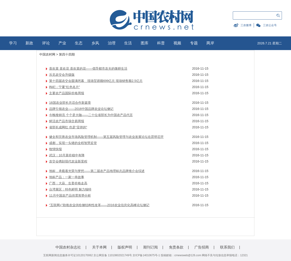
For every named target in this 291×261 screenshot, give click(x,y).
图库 (144, 43)
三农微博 (246, 25)
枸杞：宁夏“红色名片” (64, 87)
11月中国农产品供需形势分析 (70, 195)
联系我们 (227, 247)
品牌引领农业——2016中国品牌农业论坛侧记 (81, 109)
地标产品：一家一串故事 (66, 177)
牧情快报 (55, 149)
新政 (29, 43)
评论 (46, 43)
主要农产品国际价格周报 (66, 93)
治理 (111, 43)
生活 (128, 43)
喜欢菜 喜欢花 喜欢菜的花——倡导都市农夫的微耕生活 (88, 68)
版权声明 (125, 247)
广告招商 (201, 247)
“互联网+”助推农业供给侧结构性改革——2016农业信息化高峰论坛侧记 (99, 205)
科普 (161, 43)
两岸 (210, 43)
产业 (62, 43)
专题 (194, 43)
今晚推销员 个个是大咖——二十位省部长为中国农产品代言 (91, 115)
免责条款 (176, 247)
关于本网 (99, 247)
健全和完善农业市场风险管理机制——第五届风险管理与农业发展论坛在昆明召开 (106, 137)
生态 (79, 43)
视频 (177, 43)
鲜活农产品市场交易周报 (66, 121)
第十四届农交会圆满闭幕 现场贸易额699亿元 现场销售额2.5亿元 (96, 81)
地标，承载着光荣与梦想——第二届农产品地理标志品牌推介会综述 (97, 171)
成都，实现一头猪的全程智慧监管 (73, 143)
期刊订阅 (150, 247)
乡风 (95, 43)
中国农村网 (47, 54)
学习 (13, 43)
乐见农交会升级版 (62, 74)
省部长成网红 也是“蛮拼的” (68, 127)
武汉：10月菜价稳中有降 (67, 155)
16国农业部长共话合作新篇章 (70, 102)
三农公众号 (270, 25)
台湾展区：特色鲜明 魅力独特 (70, 189)
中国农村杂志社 (68, 247)
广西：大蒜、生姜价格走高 (68, 183)
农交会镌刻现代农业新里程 (68, 161)
